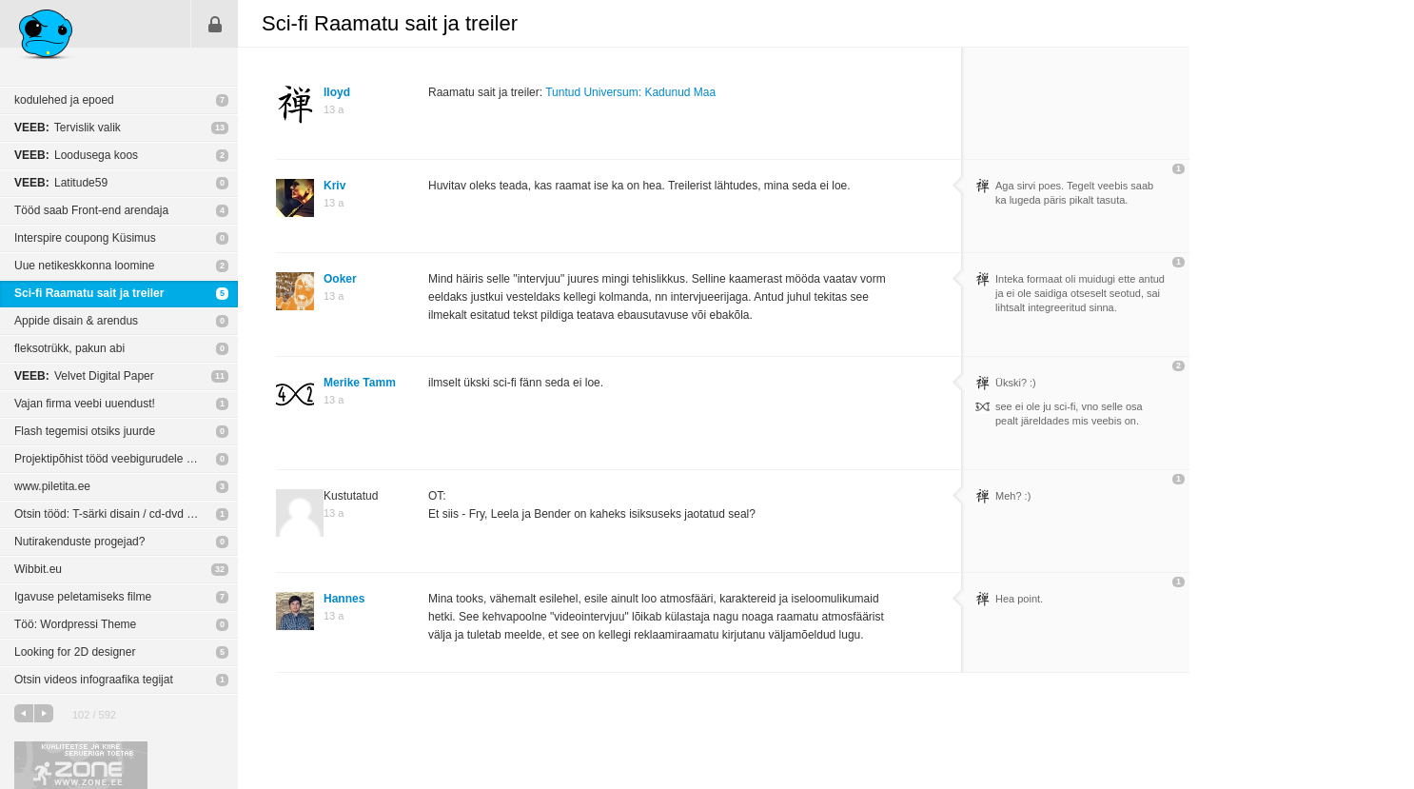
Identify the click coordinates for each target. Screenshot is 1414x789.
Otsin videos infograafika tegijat (93, 679)
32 (220, 569)
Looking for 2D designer (74, 652)
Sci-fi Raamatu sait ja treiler (89, 293)
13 (220, 127)
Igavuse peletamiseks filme (82, 596)
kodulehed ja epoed (64, 100)
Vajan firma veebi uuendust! (84, 403)
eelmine (23, 713)
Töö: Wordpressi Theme (75, 624)
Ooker (340, 279)
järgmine (43, 713)
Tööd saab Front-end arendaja (91, 210)
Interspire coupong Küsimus (85, 238)
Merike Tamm (360, 382)
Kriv (334, 185)
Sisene (215, 24)
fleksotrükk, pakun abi (69, 348)
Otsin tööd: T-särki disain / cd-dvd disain (115, 514)
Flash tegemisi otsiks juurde (84, 431)
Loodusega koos (76, 155)
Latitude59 (61, 182)
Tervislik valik (67, 127)
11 (220, 376)
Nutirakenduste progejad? (79, 541)
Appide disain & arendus (76, 320)
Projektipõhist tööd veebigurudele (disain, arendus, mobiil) (126, 458)
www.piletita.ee (52, 486)
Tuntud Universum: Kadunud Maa (630, 92)
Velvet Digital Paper (84, 376)
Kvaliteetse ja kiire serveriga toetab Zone (80, 765)
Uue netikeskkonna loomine (84, 265)
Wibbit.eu (38, 569)
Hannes (344, 598)
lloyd (337, 92)
